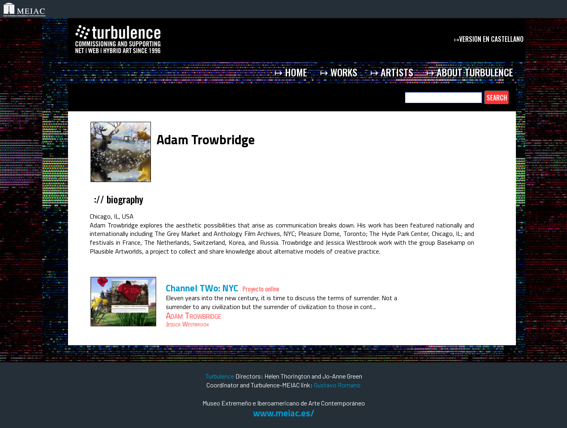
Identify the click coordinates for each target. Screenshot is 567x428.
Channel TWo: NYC (202, 288)
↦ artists (391, 72)
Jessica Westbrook (187, 324)
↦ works (338, 72)
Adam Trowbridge (193, 315)
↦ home (290, 72)
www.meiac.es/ (283, 413)
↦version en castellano (489, 39)
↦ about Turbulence (469, 72)
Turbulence (220, 376)
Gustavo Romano (337, 385)
